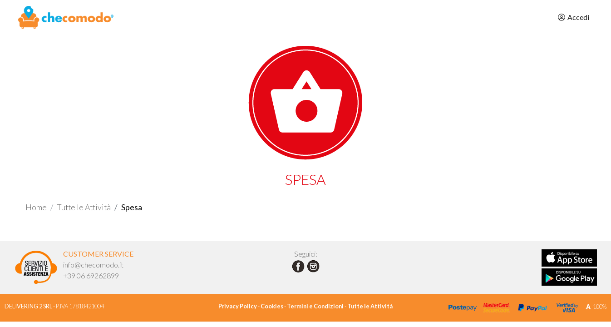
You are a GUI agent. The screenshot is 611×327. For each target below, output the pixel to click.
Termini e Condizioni (315, 306)
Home (36, 207)
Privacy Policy (237, 306)
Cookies (272, 306)
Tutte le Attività (84, 207)
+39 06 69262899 (91, 275)
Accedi (573, 17)
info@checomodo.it (93, 264)
